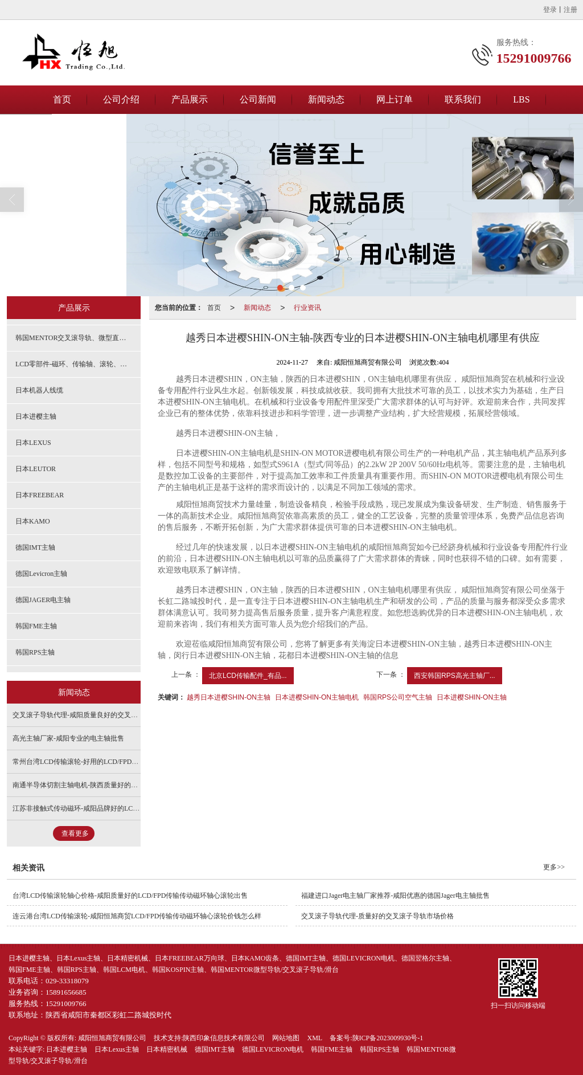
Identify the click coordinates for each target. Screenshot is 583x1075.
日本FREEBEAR (39, 495)
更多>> (554, 867)
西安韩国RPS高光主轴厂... (454, 676)
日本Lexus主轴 (116, 1049)
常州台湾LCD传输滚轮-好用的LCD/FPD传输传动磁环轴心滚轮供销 (113, 762)
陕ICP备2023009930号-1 (388, 1038)
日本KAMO (32, 521)
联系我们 (463, 99)
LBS (521, 99)
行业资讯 (307, 308)
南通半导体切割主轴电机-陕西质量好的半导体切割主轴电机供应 (109, 785)
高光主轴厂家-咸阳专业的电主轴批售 (68, 738)
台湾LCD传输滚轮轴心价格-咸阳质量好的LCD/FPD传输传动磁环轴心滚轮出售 (130, 896)
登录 (550, 10)
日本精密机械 (166, 1049)
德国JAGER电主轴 (43, 600)
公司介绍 (121, 99)
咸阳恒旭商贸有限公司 (112, 1038)
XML (314, 1038)
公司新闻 (258, 99)
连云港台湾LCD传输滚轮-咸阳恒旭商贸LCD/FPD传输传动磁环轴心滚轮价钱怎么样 (137, 916)
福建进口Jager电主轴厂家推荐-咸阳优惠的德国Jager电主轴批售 (395, 896)
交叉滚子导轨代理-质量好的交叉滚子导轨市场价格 (377, 916)
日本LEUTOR (35, 469)
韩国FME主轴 (36, 626)
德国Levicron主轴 (41, 574)
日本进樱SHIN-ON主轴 (472, 697)
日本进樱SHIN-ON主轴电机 (317, 697)
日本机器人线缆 (39, 390)
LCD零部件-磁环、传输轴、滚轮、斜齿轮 (78, 364)
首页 (62, 99)
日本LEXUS (33, 443)
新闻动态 (326, 99)
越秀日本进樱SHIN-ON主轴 (228, 697)
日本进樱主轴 (35, 416)
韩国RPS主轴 (35, 652)
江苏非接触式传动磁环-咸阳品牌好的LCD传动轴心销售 (96, 808)
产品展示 (189, 99)
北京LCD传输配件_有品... (248, 676)
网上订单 (394, 99)
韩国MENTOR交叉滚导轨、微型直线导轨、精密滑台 (78, 338)
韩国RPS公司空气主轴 (397, 697)
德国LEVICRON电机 (273, 1049)
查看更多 (75, 833)
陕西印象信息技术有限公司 (224, 1038)
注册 (570, 10)
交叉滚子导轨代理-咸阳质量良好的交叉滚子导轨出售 (92, 715)
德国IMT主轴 (35, 547)
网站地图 (285, 1038)
